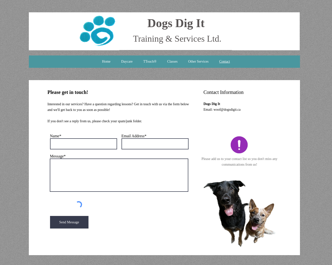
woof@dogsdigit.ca (227, 109)
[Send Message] (69, 222)
